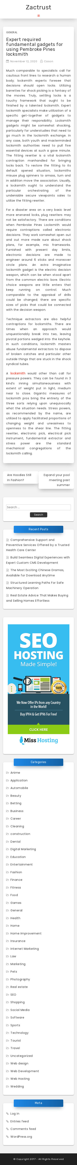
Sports (15, 1025)
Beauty (15, 796)
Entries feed (19, 1121)
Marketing (18, 964)
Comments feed (23, 1129)
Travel (15, 1048)
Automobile (19, 788)
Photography (20, 979)
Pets (13, 972)
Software (17, 1017)
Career (15, 819)
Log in (14, 1114)
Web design (19, 1063)
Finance (16, 880)
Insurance (18, 941)
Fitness (15, 887)
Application (19, 780)
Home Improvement (25, 933)
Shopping (17, 1002)
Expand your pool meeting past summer (57, 480)
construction (20, 834)
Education (18, 857)
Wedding (17, 1086)
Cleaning (17, 826)
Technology (19, 1033)
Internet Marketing (24, 949)
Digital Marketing (23, 849)
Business (16, 811)
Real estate (19, 987)
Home (15, 926)
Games (16, 903)
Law (13, 956)
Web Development (24, 1071)
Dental (15, 842)
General (11, 32)
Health (15, 918)
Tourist (15, 1041)
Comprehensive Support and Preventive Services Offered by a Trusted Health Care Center (37, 545)
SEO (13, 995)
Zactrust (38, 7)
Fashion (16, 872)
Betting (16, 803)
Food (14, 895)
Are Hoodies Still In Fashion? (19, 477)
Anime (15, 773)
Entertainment (21, 864)
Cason (48, 61)
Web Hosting (20, 1079)
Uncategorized (21, 1056)
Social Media (20, 1010)
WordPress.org (21, 1137)
